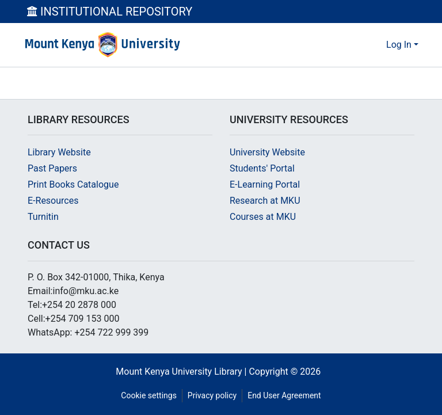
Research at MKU (265, 200)
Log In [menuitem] (398, 44)
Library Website (59, 152)
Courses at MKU (263, 216)
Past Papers (52, 168)
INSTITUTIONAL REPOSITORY (109, 11)
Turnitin (43, 216)
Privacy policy (212, 395)
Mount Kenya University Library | (182, 371)
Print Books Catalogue (73, 184)
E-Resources (53, 200)
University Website (267, 152)
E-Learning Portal (265, 184)
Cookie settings (149, 395)
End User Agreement (284, 395)
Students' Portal (262, 168)
